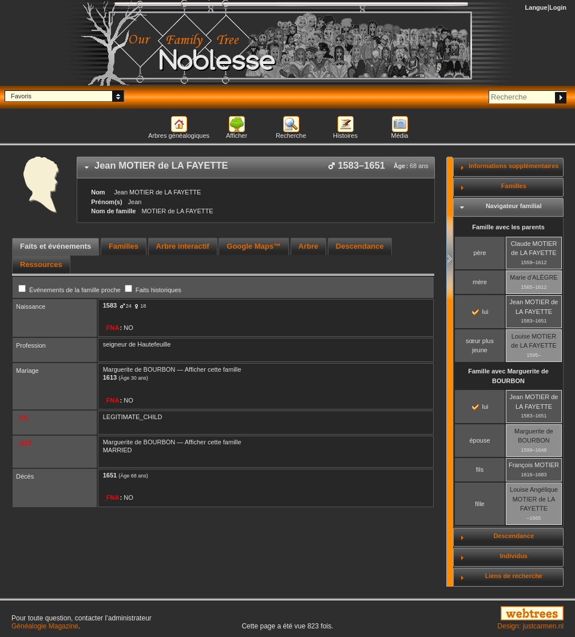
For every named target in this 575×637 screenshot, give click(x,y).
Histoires (345, 135)
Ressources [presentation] (41, 264)
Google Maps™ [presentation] (254, 246)
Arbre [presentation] (309, 246)
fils (479, 469)
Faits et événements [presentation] (55, 246)
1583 (110, 305)
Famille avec (508, 376)
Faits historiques (153, 289)
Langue (536, 7)
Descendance (513, 535)
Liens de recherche (513, 575)
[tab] (256, 167)
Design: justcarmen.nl (531, 626)
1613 (110, 377)
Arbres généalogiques (178, 135)
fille (480, 503)
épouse (479, 440)
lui (480, 311)
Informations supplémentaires (513, 165)
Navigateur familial (514, 205)
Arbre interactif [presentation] (182, 246)
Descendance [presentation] (360, 246)
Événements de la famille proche (70, 289)
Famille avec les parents (508, 227)
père (479, 252)
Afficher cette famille (213, 369)
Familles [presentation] (123, 246)
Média (400, 135)
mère (480, 281)
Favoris (21, 96)
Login (557, 7)
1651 (110, 475)
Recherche (291, 135)
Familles (513, 185)
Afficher (236, 135)
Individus (514, 555)
